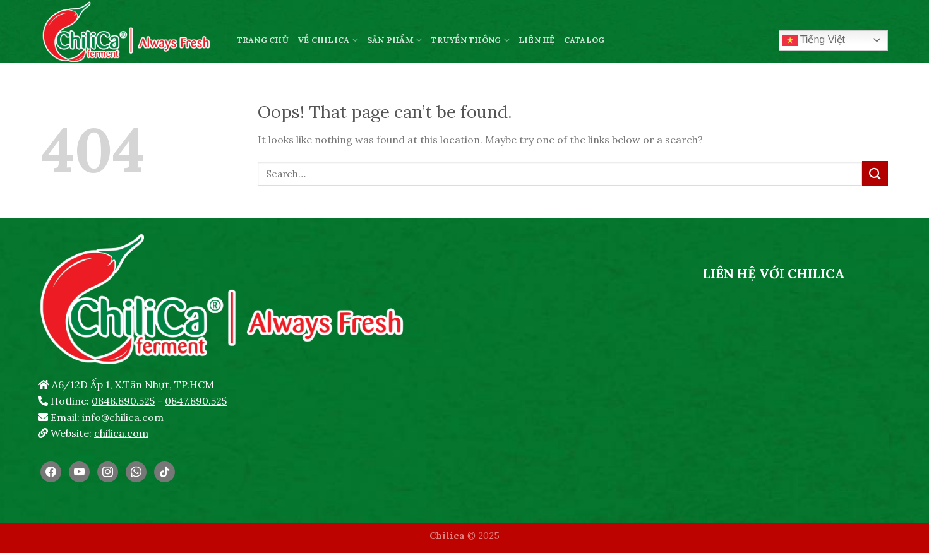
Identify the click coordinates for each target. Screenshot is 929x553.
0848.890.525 (123, 401)
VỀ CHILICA (327, 40)
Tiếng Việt (814, 40)
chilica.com (121, 433)
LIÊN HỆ (536, 40)
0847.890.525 (196, 401)
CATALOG (584, 40)
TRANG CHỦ (263, 40)
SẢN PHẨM (395, 40)
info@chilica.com (123, 417)
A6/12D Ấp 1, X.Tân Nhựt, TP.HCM (133, 384)
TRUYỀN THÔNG (470, 40)
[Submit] (874, 173)
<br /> (774, 383)
